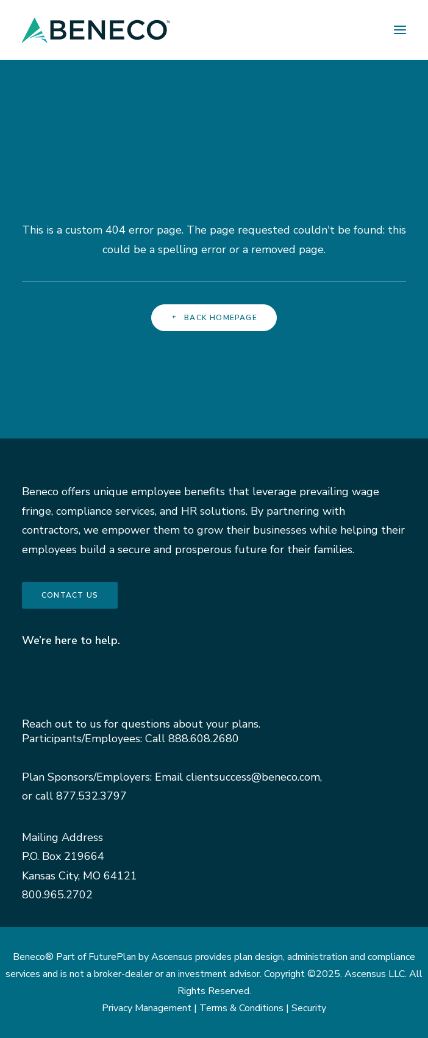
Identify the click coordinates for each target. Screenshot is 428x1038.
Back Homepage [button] (214, 318)
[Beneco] (96, 29)
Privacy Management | (150, 1008)
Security (308, 1008)
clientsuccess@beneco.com (253, 777)
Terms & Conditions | (245, 1008)
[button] (400, 30)
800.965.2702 (57, 894)
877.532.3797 (91, 796)
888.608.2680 (203, 738)
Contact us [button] (69, 595)
